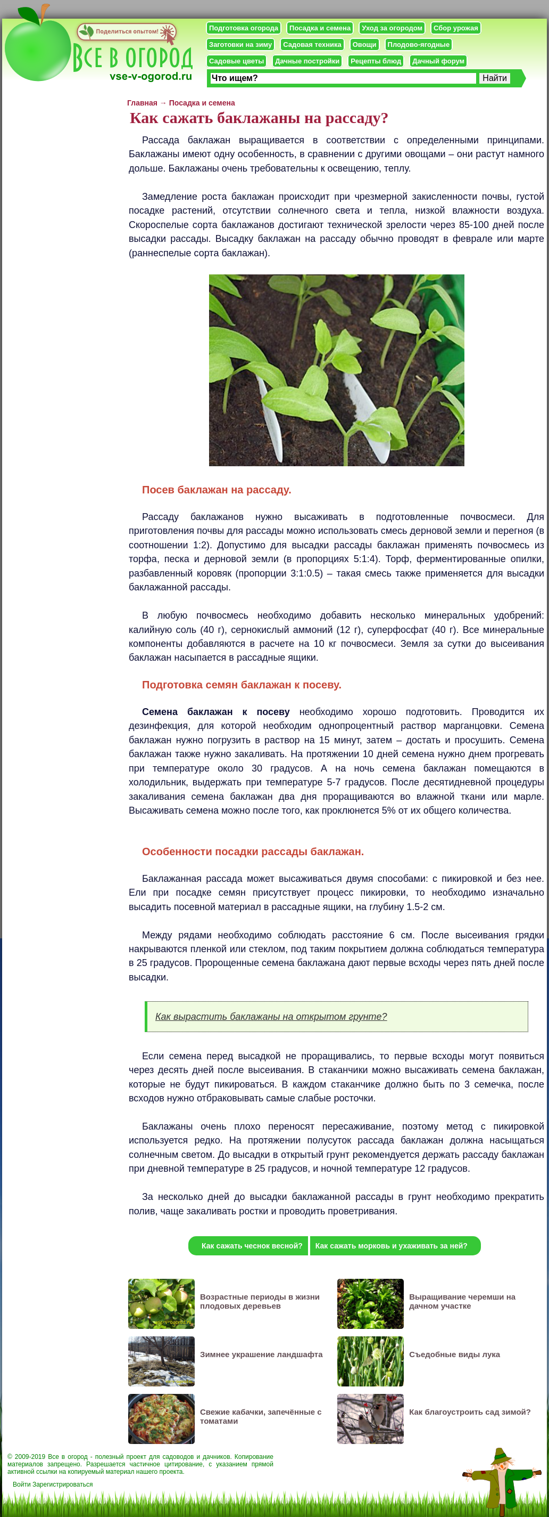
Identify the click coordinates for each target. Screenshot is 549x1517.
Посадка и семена (320, 28)
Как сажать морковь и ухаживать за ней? (391, 1246)
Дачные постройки (307, 61)
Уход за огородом (392, 28)
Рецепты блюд (376, 61)
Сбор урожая (456, 28)
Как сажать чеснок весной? (252, 1246)
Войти (22, 1484)
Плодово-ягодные (419, 44)
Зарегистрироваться (62, 1484)
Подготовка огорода (243, 28)
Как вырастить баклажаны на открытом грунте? (271, 1016)
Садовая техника (312, 44)
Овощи (365, 44)
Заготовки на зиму (240, 44)
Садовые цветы (236, 61)
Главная (142, 103)
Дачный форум (438, 61)
